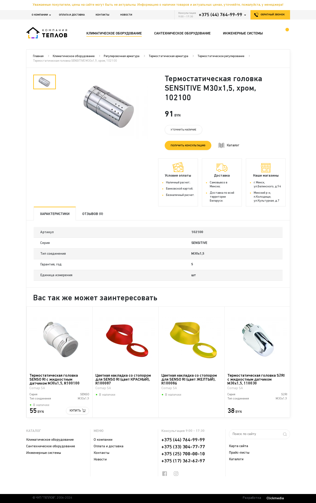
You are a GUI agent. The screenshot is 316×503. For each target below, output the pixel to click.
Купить (75, 410)
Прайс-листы (239, 453)
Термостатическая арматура (168, 56)
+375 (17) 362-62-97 (183, 461)
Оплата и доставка (72, 15)
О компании (40, 15)
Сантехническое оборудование (50, 446)
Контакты (102, 15)
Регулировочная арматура (121, 56)
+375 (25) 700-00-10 (183, 454)
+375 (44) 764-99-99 (220, 15)
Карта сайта (238, 446)
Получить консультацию (188, 145)
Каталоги (236, 459)
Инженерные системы (43, 453)
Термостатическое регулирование (220, 56)
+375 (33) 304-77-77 (183, 447)
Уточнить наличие (183, 130)
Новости (126, 15)
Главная (38, 56)
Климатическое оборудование (74, 56)
